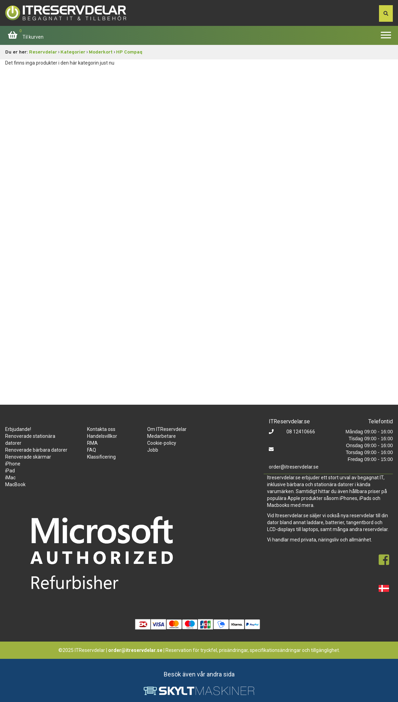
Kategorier (72, 52)
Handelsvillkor (102, 436)
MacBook (15, 484)
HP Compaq (129, 52)
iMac (10, 477)
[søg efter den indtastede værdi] (386, 13)
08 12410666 (300, 431)
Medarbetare (161, 436)
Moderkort (101, 52)
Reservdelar (43, 52)
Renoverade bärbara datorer (36, 450)
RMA (92, 443)
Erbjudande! (18, 429)
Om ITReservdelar (167, 429)
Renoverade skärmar (28, 457)
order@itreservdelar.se (294, 467)
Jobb (152, 450)
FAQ (91, 450)
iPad (10, 470)
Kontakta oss (101, 429)
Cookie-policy (161, 443)
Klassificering (101, 457)
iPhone (12, 464)
